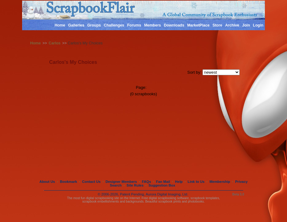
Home (60, 25)
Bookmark (68, 181)
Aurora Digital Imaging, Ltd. (167, 194)
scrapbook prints (169, 201)
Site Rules (135, 185)
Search (116, 185)
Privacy (241, 181)
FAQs (146, 181)
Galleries (76, 25)
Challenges (114, 25)
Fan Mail (163, 181)
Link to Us (196, 181)
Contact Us (91, 181)
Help (179, 181)
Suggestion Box (161, 185)
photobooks (196, 201)
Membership (220, 181)
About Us (47, 181)
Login (258, 25)
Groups (94, 25)
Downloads (174, 25)
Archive (232, 25)
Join (246, 25)
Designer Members (121, 181)
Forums (134, 25)
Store (217, 25)
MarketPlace (198, 25)
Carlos (55, 43)
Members (152, 25)
